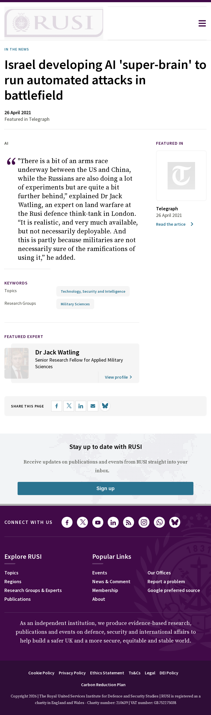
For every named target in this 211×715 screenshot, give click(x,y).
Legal (150, 672)
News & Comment (111, 581)
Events (99, 572)
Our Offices (159, 572)
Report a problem (166, 581)
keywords (16, 283)
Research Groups (20, 303)
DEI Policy (169, 672)
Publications (17, 599)
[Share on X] (68, 406)
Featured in (169, 143)
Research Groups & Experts (33, 590)
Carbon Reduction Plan (103, 684)
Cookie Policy (41, 672)
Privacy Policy (72, 672)
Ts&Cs (134, 672)
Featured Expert (23, 336)
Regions (12, 581)
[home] (53, 23)
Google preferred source (174, 590)
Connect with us (28, 522)
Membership (105, 590)
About (98, 599)
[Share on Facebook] (56, 406)
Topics (10, 290)
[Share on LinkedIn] (80, 406)
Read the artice (175, 224)
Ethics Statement (107, 672)
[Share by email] (92, 406)
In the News (16, 49)
